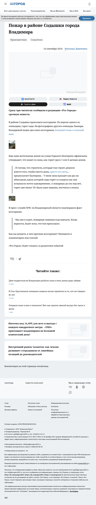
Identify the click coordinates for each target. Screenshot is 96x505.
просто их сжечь (59, 171)
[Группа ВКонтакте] (28, 99)
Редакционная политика (60, 403)
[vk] (12, 259)
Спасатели (36, 39)
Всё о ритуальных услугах (15, 11)
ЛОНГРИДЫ (8, 383)
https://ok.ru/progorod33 (34, 475)
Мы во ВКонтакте (57, 11)
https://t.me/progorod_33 (53, 475)
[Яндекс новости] (68, 99)
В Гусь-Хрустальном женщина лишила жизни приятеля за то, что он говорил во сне (48, 295)
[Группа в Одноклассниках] (77, 387)
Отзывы (7, 406)
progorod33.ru (83, 463)
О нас (6, 403)
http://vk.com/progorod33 (14, 475)
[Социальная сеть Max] (68, 104)
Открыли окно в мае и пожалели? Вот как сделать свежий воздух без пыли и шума (48, 309)
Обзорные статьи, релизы (37, 406)
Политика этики (34, 403)
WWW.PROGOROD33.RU (27, 424)
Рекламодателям (38, 11)
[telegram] (20, 259)
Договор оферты (10, 410)
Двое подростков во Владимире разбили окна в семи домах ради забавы (48, 282)
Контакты (54, 406)
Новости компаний (35, 410)
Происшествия (18, 39)
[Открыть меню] (5, 3)
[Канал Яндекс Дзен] (28, 104)
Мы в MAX (74, 11)
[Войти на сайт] (89, 3)
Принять (87, 18)
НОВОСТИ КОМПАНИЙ (34, 383)
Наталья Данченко (76, 48)
